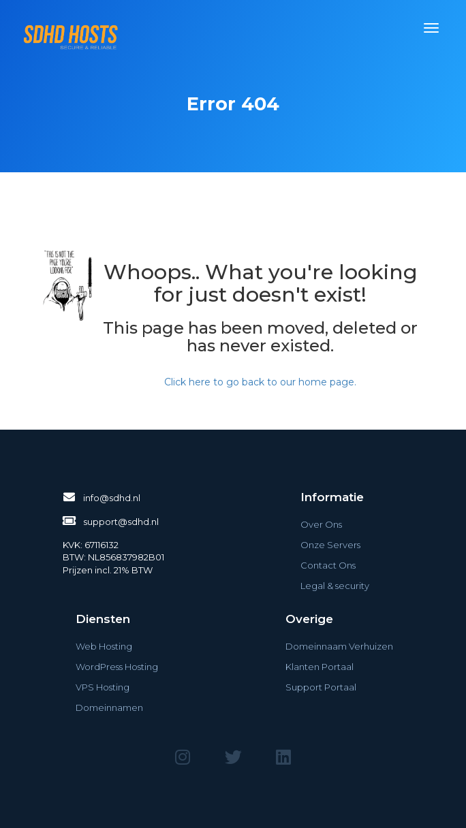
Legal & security (334, 585)
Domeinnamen (109, 707)
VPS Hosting (102, 687)
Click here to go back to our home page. (260, 382)
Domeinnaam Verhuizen (339, 646)
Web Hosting (104, 646)
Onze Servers (330, 544)
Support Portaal (320, 687)
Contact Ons (328, 565)
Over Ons (321, 524)
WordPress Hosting (117, 666)
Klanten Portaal (319, 666)
